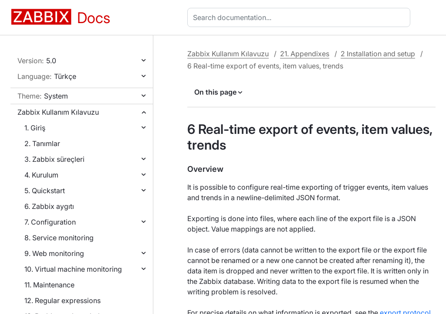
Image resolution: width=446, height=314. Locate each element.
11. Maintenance (49, 284)
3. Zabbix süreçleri (54, 159)
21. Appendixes (304, 53)
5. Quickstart (44, 190)
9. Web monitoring (54, 253)
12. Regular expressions (62, 300)
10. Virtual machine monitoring (73, 269)
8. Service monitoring (59, 237)
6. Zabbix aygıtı (49, 206)
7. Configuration (50, 222)
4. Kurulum (41, 175)
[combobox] (300, 17)
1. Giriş (34, 127)
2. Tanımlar (42, 143)
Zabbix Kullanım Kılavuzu (58, 112)
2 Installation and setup (378, 53)
